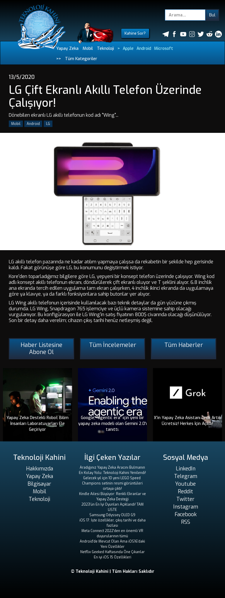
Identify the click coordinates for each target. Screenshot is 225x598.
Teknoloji (105, 48)
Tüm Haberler (183, 345)
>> (58, 59)
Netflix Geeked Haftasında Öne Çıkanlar (112, 552)
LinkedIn (185, 468)
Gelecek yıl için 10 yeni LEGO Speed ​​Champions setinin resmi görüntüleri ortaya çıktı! (112, 483)
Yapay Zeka (67, 48)
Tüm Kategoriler (81, 59)
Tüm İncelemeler (112, 345)
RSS (185, 522)
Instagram (185, 506)
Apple (128, 48)
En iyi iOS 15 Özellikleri (112, 557)
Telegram (185, 476)
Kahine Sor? (135, 33)
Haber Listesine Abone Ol (41, 348)
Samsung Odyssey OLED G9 (112, 515)
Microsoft (163, 48)
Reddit (185, 491)
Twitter (185, 499)
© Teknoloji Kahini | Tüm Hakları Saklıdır (112, 571)
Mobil (88, 48)
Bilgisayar (39, 483)
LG (48, 123)
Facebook (186, 514)
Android (144, 48)
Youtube (185, 483)
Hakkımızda (39, 468)
